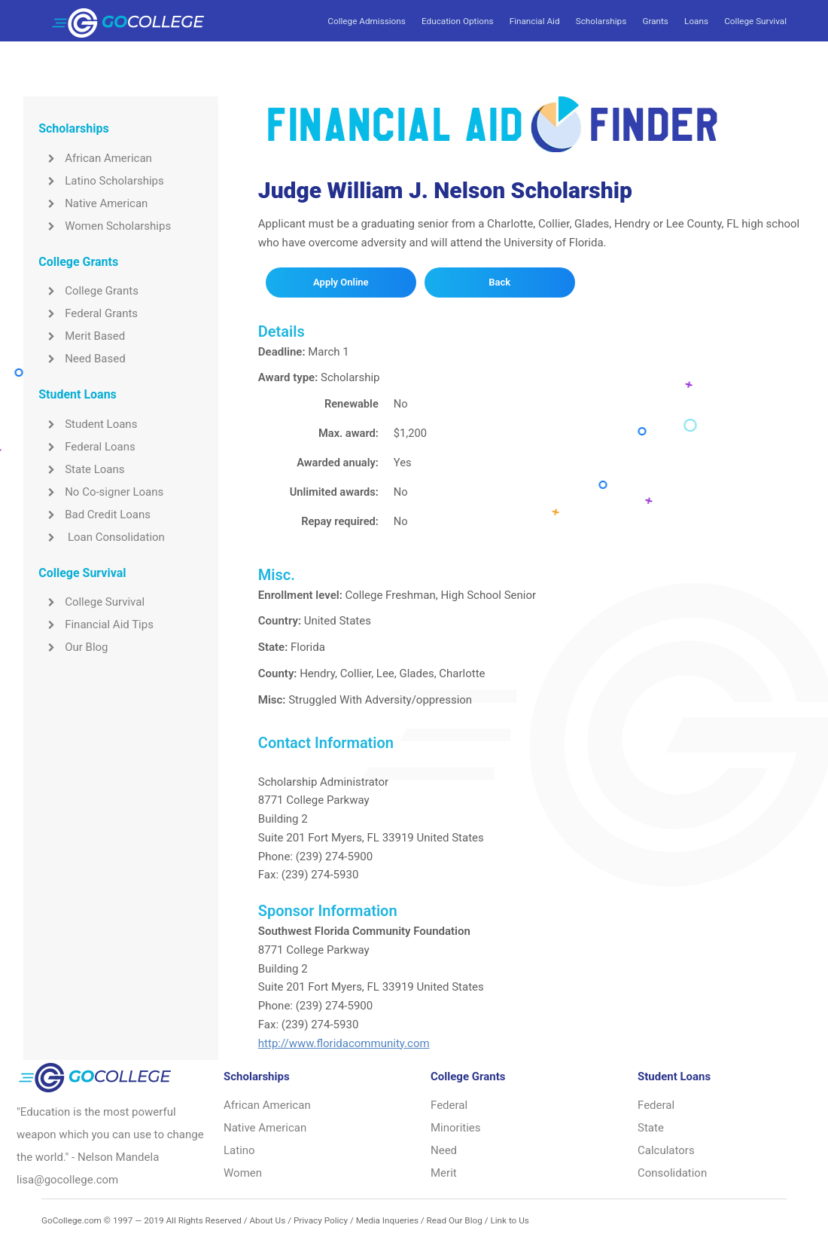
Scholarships (601, 21)
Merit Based (81, 336)
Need (444, 1150)
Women (243, 1173)
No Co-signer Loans (100, 492)
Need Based (81, 358)
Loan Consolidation (101, 537)
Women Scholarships (104, 226)
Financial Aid (535, 21)
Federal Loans (86, 447)
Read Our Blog (454, 1220)
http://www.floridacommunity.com (344, 1043)
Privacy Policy (321, 1220)
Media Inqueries (387, 1220)
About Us (267, 1220)
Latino (239, 1150)
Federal (449, 1105)
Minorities (456, 1128)
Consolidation (672, 1173)
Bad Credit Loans (94, 514)
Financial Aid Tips (96, 624)
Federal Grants (88, 313)
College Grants (88, 291)
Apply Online (340, 282)
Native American (93, 203)
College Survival (755, 21)
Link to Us (509, 1220)
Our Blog (73, 647)
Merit (444, 1173)
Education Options (457, 21)
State (651, 1128)
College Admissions (366, 21)
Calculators (666, 1150)
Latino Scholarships (101, 181)
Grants (655, 21)
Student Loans (87, 424)
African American (95, 158)
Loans (696, 21)
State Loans (81, 469)
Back (499, 282)
